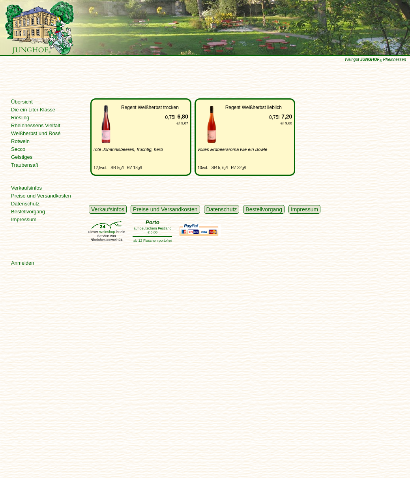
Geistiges (21, 157)
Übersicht (22, 102)
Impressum (23, 219)
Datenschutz (25, 204)
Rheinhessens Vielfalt (35, 125)
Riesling (20, 117)
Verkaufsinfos (26, 188)
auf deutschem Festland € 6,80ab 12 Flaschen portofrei (152, 231)
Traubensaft (24, 165)
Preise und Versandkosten (41, 196)
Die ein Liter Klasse (33, 110)
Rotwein (20, 141)
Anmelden (22, 263)
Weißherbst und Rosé (36, 133)
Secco (18, 149)
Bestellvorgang (28, 212)
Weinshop (107, 232)
